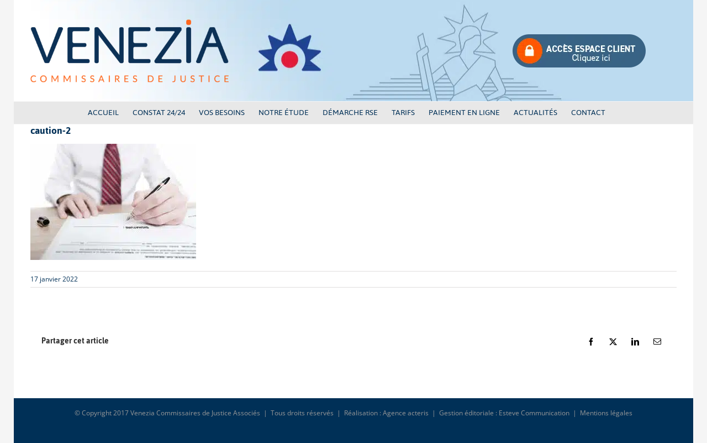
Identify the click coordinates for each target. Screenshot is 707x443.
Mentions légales (606, 413)
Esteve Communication (534, 413)
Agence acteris (406, 413)
